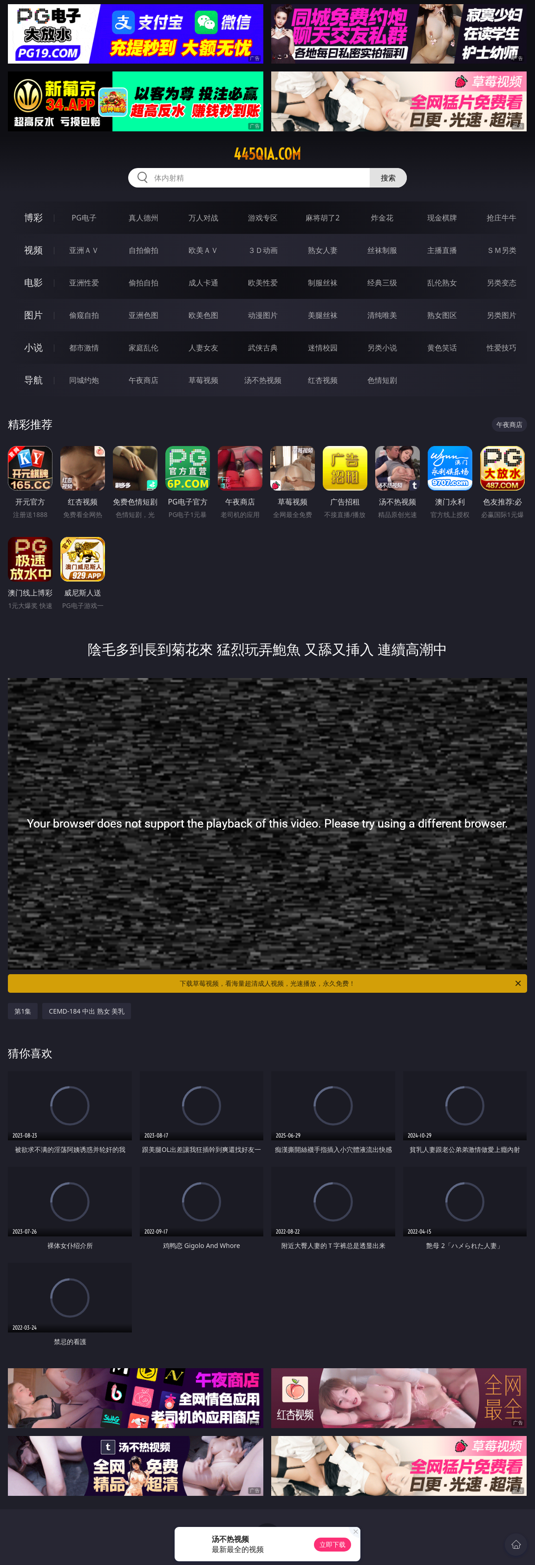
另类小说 (382, 348)
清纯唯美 (382, 315)
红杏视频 (323, 380)
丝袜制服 (382, 250)
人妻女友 (203, 348)
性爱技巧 (501, 348)
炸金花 (382, 218)
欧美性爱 (263, 283)
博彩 (33, 217)
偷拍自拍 (143, 283)
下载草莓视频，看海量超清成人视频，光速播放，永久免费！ (351, 983)
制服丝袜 (323, 283)
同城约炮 (84, 380)
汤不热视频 (262, 380)
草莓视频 (203, 380)
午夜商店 (143, 380)
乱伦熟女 (442, 283)
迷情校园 (323, 348)
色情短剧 (382, 380)
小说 (33, 347)
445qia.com (267, 154)
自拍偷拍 (143, 250)
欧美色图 (203, 315)
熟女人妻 (323, 250)
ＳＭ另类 (501, 250)
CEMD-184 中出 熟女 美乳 (86, 1011)
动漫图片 (263, 315)
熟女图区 (442, 315)
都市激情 (84, 348)
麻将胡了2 (322, 218)
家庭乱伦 (143, 348)
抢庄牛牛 (501, 218)
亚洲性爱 (84, 283)
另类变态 (501, 283)
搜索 (388, 178)
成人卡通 (203, 283)
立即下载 (333, 1544)
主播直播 (442, 250)
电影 (33, 282)
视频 (33, 250)
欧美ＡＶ (203, 250)
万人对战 (203, 218)
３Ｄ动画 (263, 250)
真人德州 (143, 218)
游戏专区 (263, 218)
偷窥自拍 (84, 315)
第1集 (22, 1011)
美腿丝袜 (323, 315)
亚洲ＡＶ (84, 250)
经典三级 (382, 283)
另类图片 (501, 315)
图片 (33, 315)
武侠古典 (263, 348)
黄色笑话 (442, 348)
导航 (33, 380)
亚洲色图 (143, 315)
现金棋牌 (442, 218)
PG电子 (84, 218)
